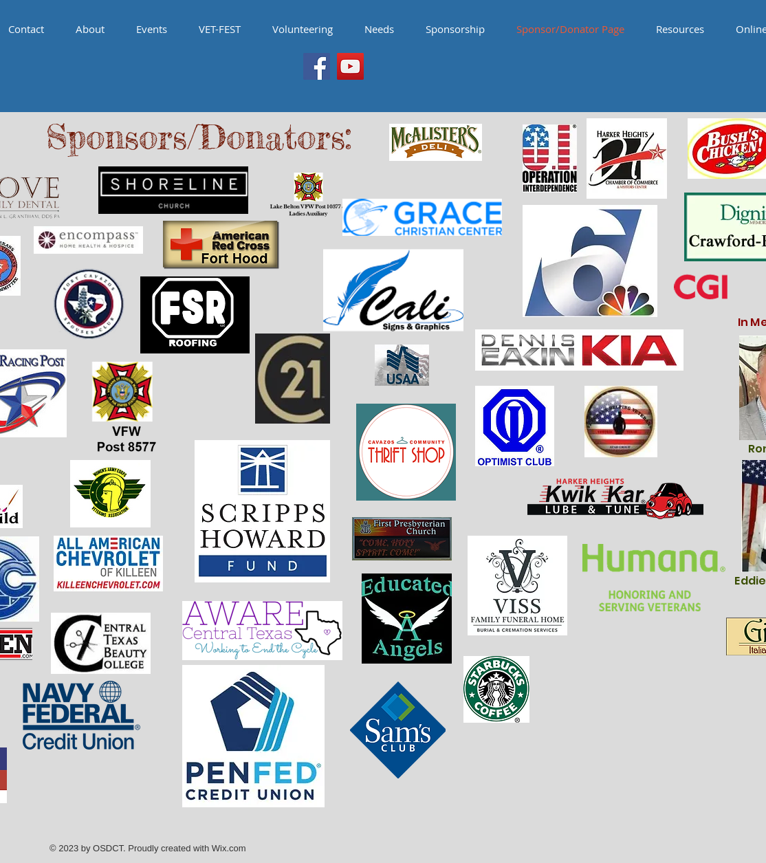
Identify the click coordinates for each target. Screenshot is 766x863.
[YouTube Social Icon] (350, 66)
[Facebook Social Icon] (316, 66)
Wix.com (229, 848)
